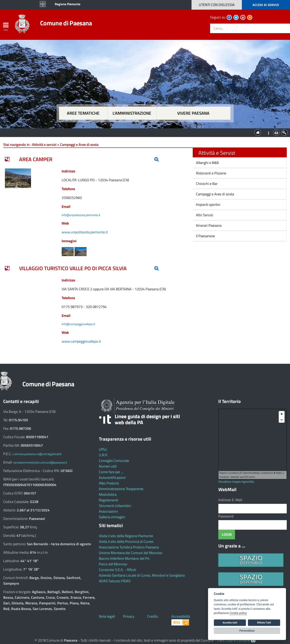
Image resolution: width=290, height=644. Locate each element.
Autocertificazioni (112, 477)
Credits (152, 616)
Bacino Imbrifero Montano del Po (124, 558)
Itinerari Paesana (208, 225)
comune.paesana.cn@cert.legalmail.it (37, 454)
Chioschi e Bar (206, 183)
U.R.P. (103, 455)
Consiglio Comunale (114, 460)
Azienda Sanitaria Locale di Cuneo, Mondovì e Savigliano (142, 575)
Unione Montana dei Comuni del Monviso (130, 552)
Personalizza (247, 630)
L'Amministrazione (142, 132)
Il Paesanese (205, 236)
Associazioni (108, 511)
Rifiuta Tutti (264, 622)
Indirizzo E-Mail (230, 500)
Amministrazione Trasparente (121, 489)
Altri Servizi (204, 215)
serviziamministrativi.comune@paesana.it (40, 462)
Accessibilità (180, 616)
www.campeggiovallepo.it (81, 341)
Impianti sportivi (207, 204)
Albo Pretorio (109, 483)
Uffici (103, 449)
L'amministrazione (132, 113)
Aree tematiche (83, 113)
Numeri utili (108, 466)
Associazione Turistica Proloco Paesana (129, 547)
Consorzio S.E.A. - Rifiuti (117, 569)
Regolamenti (108, 500)
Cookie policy (238, 613)
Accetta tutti (230, 622)
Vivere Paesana (193, 113)
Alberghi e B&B (207, 162)
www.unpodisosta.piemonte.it (85, 232)
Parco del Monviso (113, 564)
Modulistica (108, 494)
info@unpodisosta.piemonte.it (81, 215)
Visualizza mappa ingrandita (236, 481)
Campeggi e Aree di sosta (214, 194)
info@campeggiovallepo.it (78, 324)
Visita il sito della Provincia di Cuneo (126, 541)
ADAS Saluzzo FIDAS (114, 581)
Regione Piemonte (67, 4)
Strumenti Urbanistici (115, 505)
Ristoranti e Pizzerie (210, 173)
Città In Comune (238, 640)
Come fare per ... (111, 472)
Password (226, 516)
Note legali (107, 616)
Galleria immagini (112, 517)
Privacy (128, 616)
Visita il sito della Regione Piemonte (126, 536)
